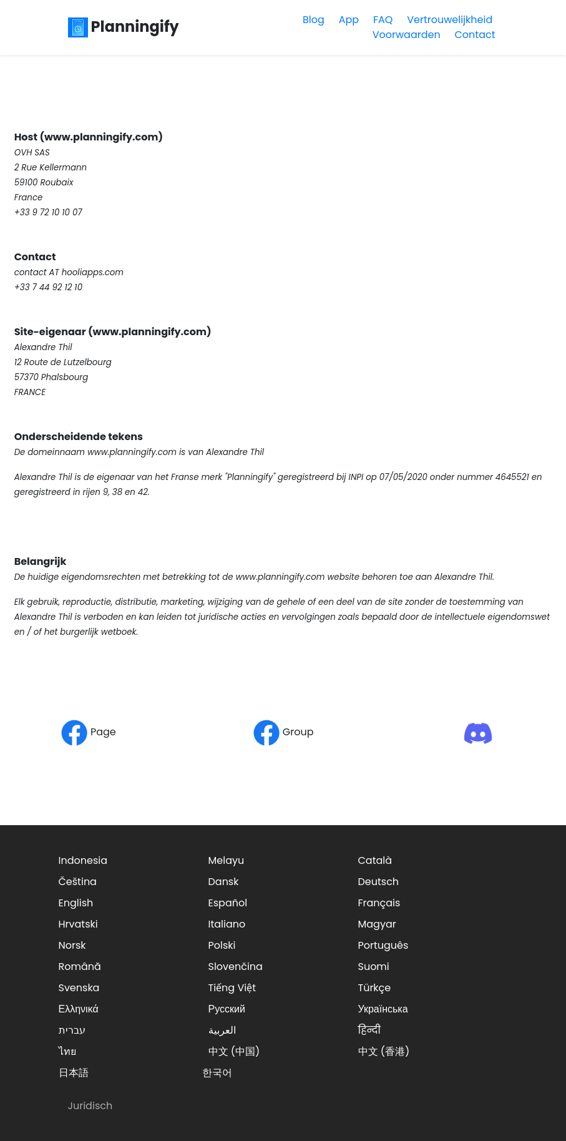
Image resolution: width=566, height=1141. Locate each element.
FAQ (383, 19)
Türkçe (374, 988)
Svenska (79, 988)
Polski (222, 945)
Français (379, 903)
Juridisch (90, 1106)
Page (88, 732)
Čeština (78, 881)
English (76, 903)
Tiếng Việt (232, 988)
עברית (72, 1030)
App (349, 19)
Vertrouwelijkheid (449, 19)
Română (80, 966)
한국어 (217, 1072)
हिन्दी (369, 1030)
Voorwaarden (407, 34)
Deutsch (378, 881)
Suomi (373, 966)
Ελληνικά (79, 1009)
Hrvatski (78, 924)
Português (383, 945)
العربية (222, 1030)
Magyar (377, 924)
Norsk (72, 945)
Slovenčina (235, 966)
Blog (313, 19)
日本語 (74, 1072)
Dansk (223, 881)
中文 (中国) (234, 1051)
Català (375, 860)
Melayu (226, 860)
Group (283, 732)
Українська (383, 1009)
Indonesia (83, 860)
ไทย (67, 1051)
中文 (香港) (384, 1051)
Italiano (227, 924)
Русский (226, 1009)
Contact (474, 34)
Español (228, 903)
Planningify (123, 26)
